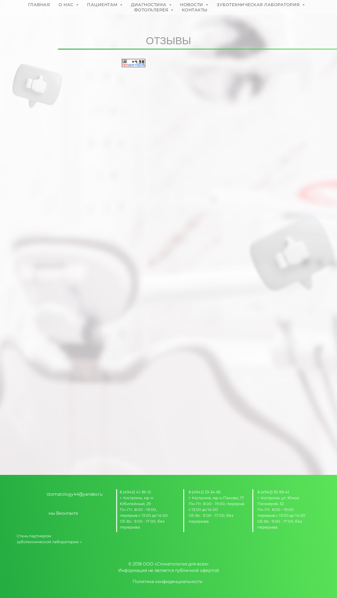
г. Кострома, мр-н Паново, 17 (216, 497)
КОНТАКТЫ (195, 10)
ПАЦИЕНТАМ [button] (103, 4)
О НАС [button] (67, 4)
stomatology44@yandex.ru (74, 494)
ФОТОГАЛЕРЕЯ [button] (152, 10)
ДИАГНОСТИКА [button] (149, 4)
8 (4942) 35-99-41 (273, 492)
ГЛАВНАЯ (39, 4)
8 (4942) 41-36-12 (135, 492)
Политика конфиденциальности (168, 581)
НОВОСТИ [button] (192, 4)
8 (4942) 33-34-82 (205, 492)
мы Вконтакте (63, 513)
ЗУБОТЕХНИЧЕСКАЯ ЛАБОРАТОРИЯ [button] (259, 4)
